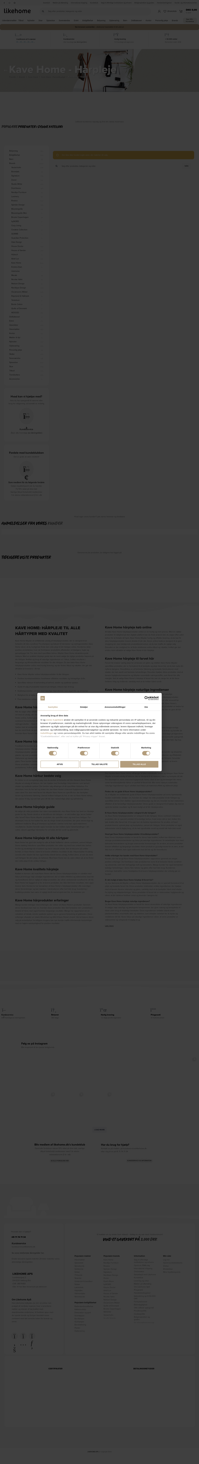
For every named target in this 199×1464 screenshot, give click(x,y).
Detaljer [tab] (84, 707)
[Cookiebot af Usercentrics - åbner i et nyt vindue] (146, 698)
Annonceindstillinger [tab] (115, 707)
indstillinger (46, 733)
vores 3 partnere (54, 720)
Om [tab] (146, 707)
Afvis (60, 764)
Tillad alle (139, 764)
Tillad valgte (99, 764)
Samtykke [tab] (53, 707)
